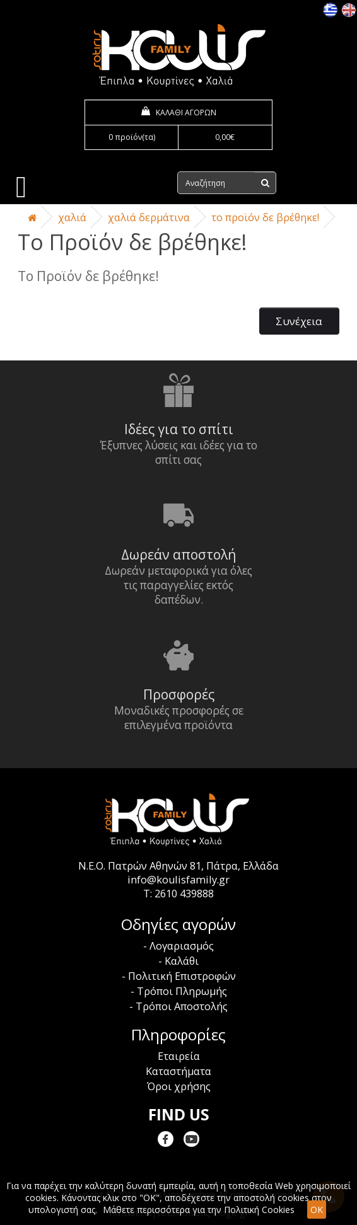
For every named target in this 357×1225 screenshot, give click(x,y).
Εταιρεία (179, 1056)
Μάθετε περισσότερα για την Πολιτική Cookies (199, 1210)
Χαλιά (72, 217)
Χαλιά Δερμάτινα (149, 217)
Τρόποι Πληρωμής (182, 991)
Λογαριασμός (181, 946)
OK (316, 1210)
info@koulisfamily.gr (178, 880)
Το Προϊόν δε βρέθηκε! (265, 217)
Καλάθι (182, 961)
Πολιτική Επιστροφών (182, 976)
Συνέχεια (299, 321)
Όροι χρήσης (179, 1086)
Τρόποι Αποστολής (182, 1006)
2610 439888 (184, 893)
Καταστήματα (178, 1071)
